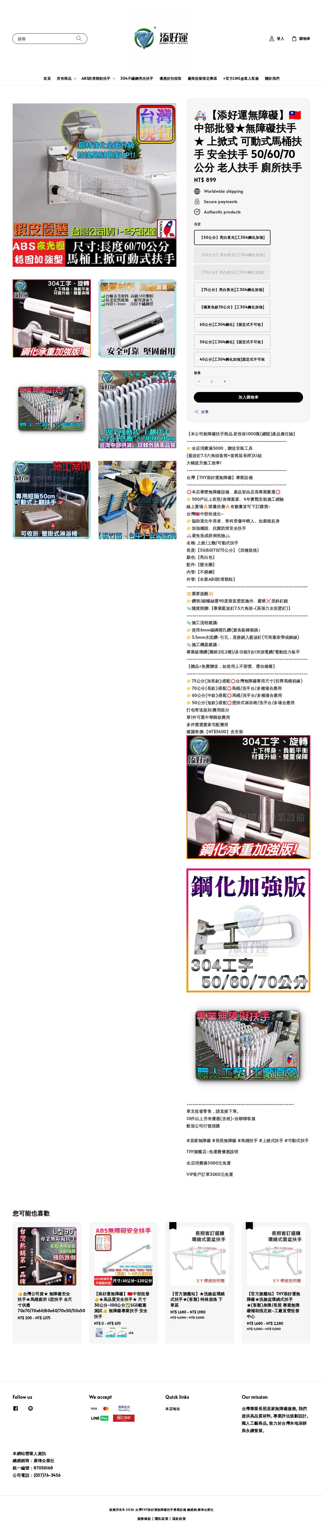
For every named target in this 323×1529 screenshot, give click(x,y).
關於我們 (272, 78)
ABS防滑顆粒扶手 (96, 78)
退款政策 (179, 1518)
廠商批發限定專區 (202, 78)
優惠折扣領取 (170, 78)
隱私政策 (162, 1518)
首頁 (47, 78)
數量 (197, 373)
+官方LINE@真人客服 (241, 78)
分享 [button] (201, 411)
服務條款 (144, 1518)
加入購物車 (248, 397)
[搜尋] (79, 38)
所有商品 (64, 78)
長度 (197, 224)
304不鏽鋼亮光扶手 (136, 78)
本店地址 (172, 1409)
